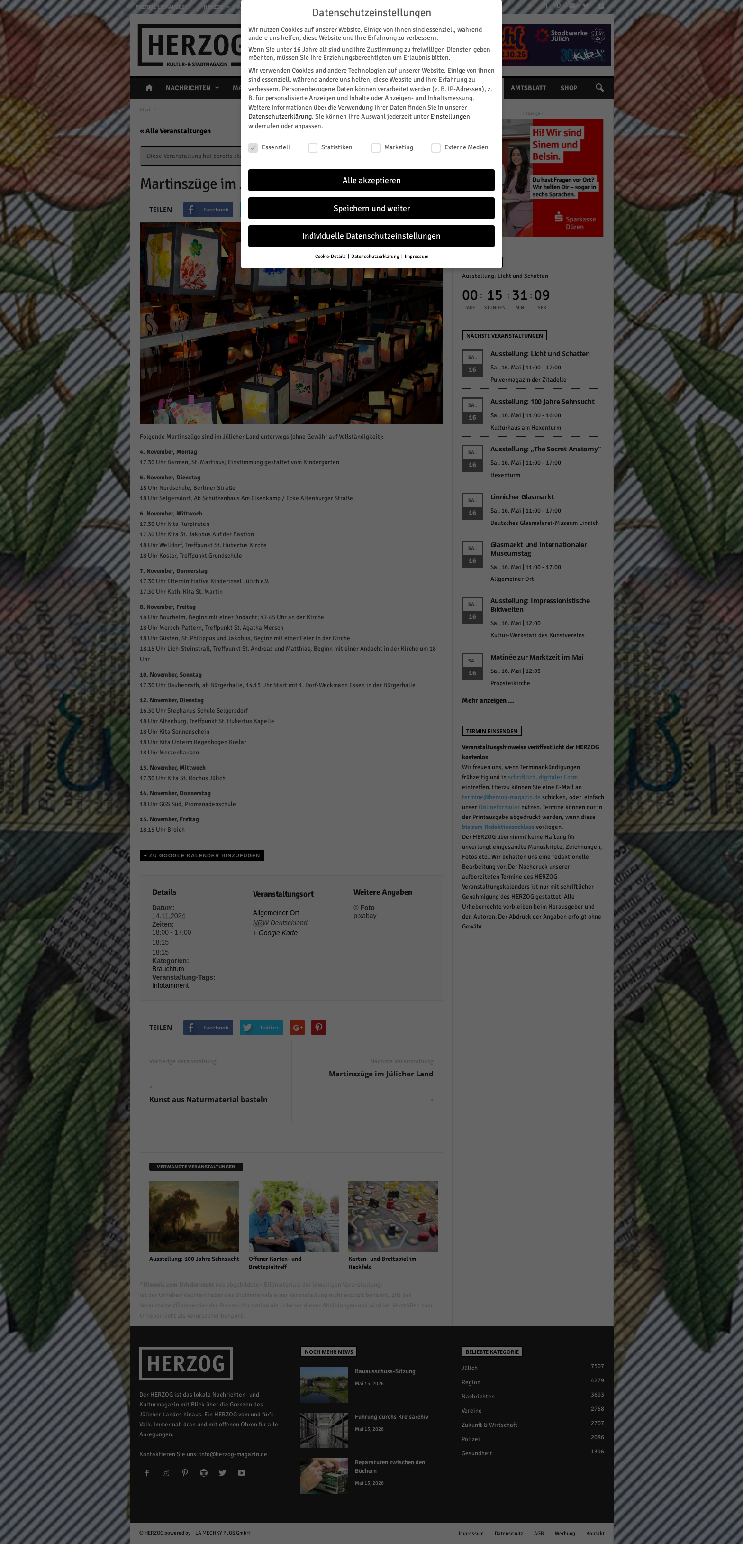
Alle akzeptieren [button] (372, 179)
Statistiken (330, 146)
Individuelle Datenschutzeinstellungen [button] (371, 235)
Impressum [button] (416, 255)
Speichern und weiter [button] (372, 207)
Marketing (392, 146)
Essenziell (269, 146)
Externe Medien (460, 146)
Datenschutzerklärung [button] (375, 255)
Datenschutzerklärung (280, 115)
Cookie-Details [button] (331, 255)
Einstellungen (450, 115)
